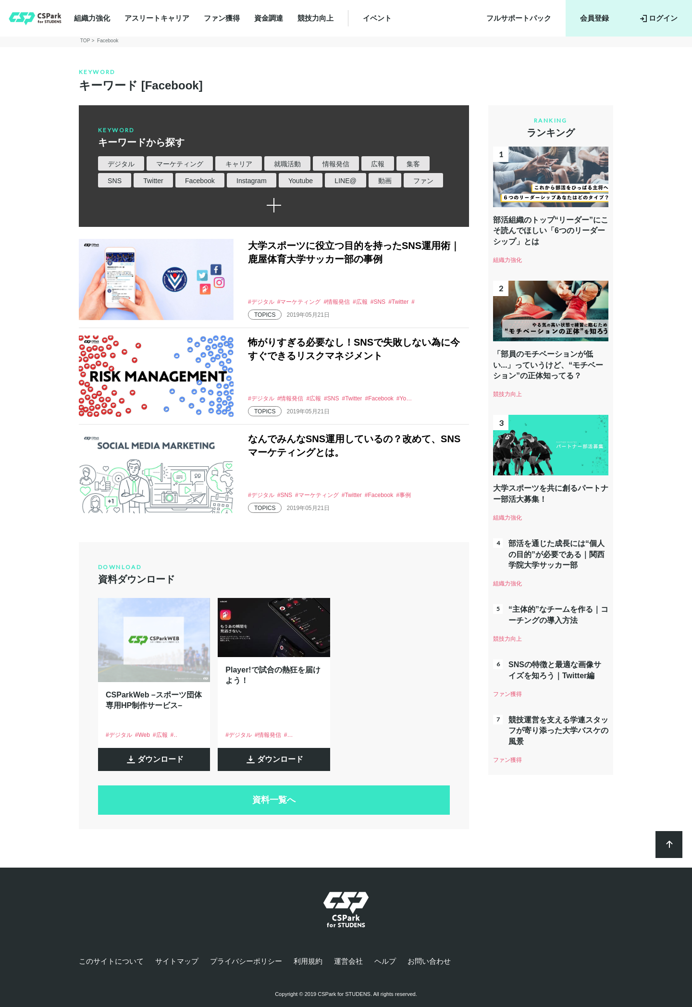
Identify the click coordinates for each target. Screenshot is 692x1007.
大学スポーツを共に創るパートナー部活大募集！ (550, 493)
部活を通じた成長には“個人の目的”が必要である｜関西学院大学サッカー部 (556, 554)
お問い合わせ (429, 961)
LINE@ (345, 181)
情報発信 (335, 164)
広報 (377, 164)
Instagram (251, 181)
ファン (423, 181)
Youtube (300, 181)
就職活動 (287, 164)
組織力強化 (92, 18)
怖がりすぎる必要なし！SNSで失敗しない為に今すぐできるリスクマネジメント (354, 349)
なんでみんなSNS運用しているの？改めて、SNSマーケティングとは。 (354, 446)
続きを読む (274, 205)
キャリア (238, 164)
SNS (115, 181)
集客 (413, 164)
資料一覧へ (274, 800)
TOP (85, 40)
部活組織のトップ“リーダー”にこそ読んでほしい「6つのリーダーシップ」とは (550, 231)
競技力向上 (315, 18)
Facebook (200, 181)
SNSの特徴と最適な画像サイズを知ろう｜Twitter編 (554, 669)
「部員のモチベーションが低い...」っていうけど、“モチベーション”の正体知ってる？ (548, 365)
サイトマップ (176, 961)
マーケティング (179, 164)
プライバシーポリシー (246, 961)
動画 (385, 181)
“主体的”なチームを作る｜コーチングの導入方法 (558, 614)
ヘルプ (385, 961)
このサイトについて (111, 961)
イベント (377, 18)
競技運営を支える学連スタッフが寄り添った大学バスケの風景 (558, 731)
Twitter (153, 181)
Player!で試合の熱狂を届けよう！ (272, 675)
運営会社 (348, 961)
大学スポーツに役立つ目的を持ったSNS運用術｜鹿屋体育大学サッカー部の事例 (354, 252)
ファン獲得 (222, 18)
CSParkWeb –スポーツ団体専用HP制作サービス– (154, 700)
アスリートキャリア (156, 18)
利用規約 (308, 961)
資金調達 (268, 18)
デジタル (121, 164)
